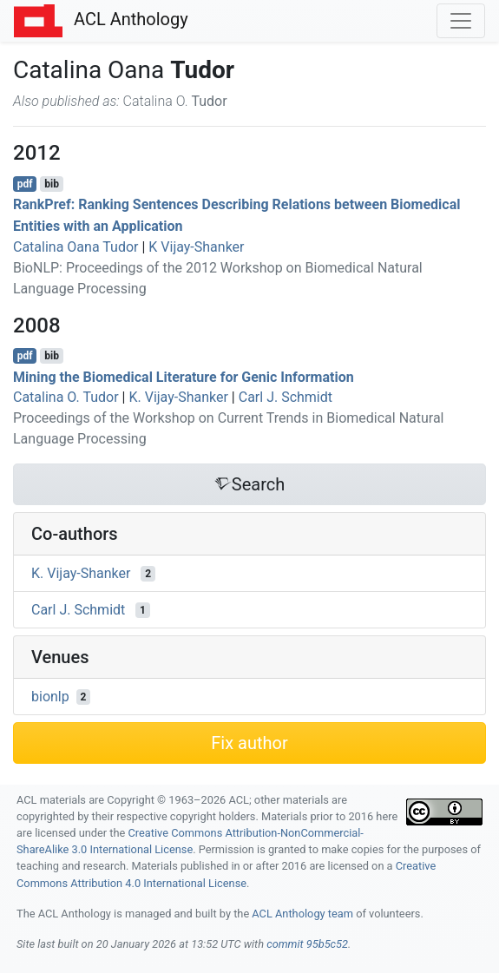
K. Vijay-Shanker (177, 397)
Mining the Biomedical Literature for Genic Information (183, 376)
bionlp (50, 696)
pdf (25, 184)
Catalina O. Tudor (66, 397)
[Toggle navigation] (461, 20)
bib (51, 184)
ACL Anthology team (302, 913)
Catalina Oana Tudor (75, 247)
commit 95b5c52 (307, 943)
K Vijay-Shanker (196, 247)
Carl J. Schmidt (285, 397)
